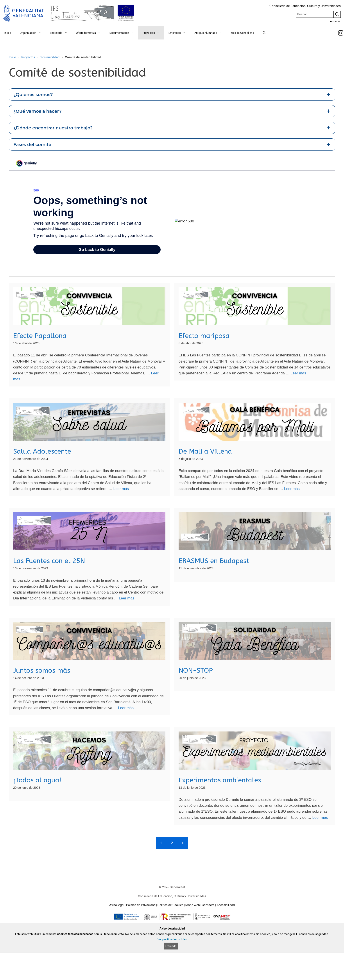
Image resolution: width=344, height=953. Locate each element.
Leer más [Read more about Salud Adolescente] (121, 489)
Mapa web (192, 905)
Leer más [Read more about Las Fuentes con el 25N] (126, 598)
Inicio (7, 32)
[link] (340, 33)
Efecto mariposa (204, 336)
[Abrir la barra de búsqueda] (264, 32)
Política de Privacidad (141, 905)
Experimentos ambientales (220, 780)
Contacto (208, 905)
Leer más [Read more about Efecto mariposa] (298, 373)
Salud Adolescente (42, 451)
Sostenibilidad (49, 57)
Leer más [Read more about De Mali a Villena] (292, 489)
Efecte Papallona (39, 336)
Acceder (335, 21)
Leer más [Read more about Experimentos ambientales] (320, 817)
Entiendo (171, 946)
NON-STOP (196, 670)
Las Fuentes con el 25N (49, 561)
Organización (32, 32)
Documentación (123, 32)
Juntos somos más (41, 670)
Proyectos (153, 32)
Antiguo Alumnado (210, 32)
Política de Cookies (170, 905)
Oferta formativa (90, 32)
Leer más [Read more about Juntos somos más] (126, 708)
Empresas (179, 32)
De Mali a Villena (205, 451)
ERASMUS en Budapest (214, 561)
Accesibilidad (226, 905)
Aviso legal (116, 905)
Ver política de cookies (172, 939)
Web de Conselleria (242, 32)
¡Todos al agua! (37, 780)
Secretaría (61, 32)
